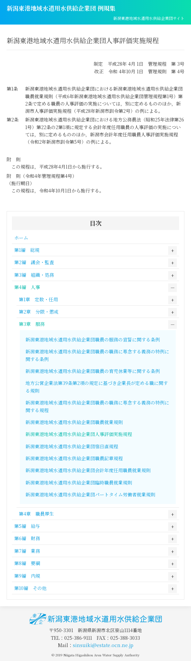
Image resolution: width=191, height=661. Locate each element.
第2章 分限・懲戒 (39, 311)
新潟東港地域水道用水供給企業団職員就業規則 (74, 422)
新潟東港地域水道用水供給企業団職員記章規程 (74, 458)
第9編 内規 (27, 575)
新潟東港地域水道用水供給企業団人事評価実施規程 (78, 434)
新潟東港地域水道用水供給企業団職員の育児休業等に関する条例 (92, 371)
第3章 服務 (32, 324)
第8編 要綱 (27, 563)
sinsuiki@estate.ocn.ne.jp (103, 645)
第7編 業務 (27, 551)
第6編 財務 (27, 538)
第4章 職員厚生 (36, 513)
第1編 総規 (26, 250)
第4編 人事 (27, 287)
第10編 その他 (30, 588)
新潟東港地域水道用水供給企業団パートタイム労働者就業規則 (90, 494)
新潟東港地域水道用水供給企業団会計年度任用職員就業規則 (88, 470)
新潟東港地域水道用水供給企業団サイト (148, 18)
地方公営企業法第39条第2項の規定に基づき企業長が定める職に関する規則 (96, 387)
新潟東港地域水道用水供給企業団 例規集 (61, 8)
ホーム (21, 237)
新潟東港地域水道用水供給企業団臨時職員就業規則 (78, 482)
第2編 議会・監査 (34, 262)
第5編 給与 (27, 526)
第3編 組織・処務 (34, 274)
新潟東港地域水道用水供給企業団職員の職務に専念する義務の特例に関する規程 (97, 406)
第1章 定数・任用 (38, 299)
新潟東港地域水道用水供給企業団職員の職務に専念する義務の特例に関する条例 (97, 355)
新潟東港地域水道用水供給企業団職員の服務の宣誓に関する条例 (92, 339)
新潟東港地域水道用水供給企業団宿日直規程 (71, 446)
